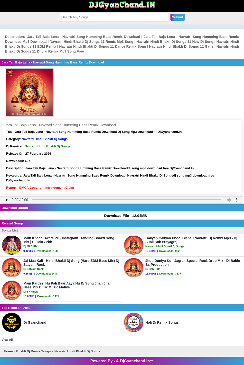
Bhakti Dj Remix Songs (33, 351)
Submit (177, 17)
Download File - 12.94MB (123, 216)
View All (7, 339)
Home (8, 351)
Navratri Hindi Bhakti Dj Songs (45, 139)
